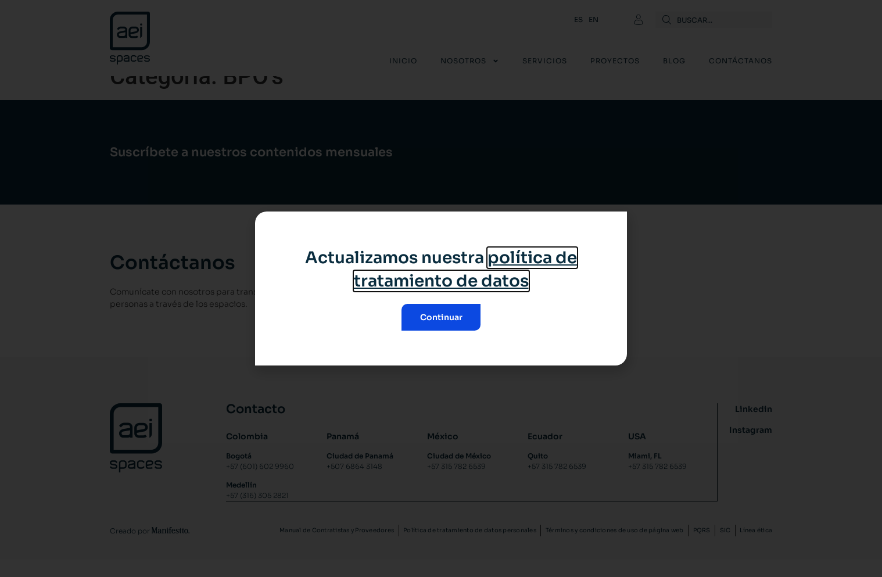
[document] (441, 288)
